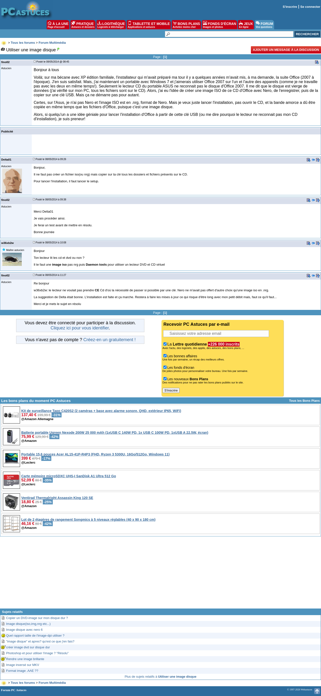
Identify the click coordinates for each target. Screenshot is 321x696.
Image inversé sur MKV (22, 665)
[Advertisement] (160, 574)
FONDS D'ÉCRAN (219, 24)
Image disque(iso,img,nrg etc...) (28, 624)
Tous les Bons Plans (304, 400)
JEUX (246, 24)
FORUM (264, 24)
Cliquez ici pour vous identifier (80, 328)
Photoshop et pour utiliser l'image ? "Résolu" (37, 653)
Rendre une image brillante (25, 659)
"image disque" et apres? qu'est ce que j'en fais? (40, 641)
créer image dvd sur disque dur (28, 647)
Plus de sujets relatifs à (160, 676)
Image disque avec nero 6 (24, 629)
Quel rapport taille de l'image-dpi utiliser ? (35, 635)
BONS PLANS (186, 24)
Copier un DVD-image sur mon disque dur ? (37, 618)
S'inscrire (290, 7)
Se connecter (310, 7)
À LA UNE (58, 24)
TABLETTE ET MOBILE (149, 24)
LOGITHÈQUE (111, 24)
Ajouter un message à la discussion (286, 50)
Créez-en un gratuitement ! (109, 339)
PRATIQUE (83, 24)
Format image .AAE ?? (22, 671)
